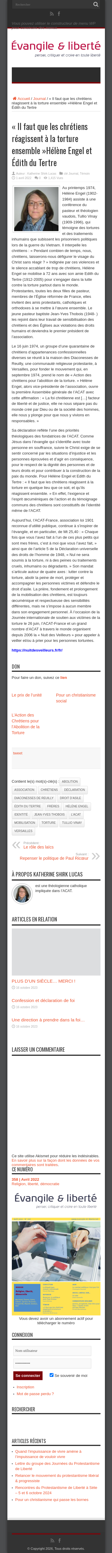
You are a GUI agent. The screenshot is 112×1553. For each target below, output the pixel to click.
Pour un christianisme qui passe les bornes (52, 1499)
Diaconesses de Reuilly (34, 798)
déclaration (74, 789)
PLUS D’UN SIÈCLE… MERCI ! (43, 980)
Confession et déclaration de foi (43, 1000)
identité (21, 814)
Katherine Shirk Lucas (41, 173)
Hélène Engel (77, 806)
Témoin (85, 173)
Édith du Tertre (27, 806)
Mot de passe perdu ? (35, 1394)
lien (63, 677)
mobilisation (24, 822)
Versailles (23, 831)
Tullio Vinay (72, 822)
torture (49, 822)
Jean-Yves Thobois (49, 814)
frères (53, 806)
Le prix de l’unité (27, 695)
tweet (17, 753)
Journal (39, 98)
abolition (70, 781)
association (24, 789)
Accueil (21, 98)
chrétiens (49, 789)
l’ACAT (76, 814)
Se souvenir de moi (68, 1375)
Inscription (25, 1387)
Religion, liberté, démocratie (35, 1184)
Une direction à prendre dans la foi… (48, 1019)
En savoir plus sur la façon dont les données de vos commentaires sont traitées (56, 1162)
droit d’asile (70, 798)
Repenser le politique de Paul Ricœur (52, 856)
